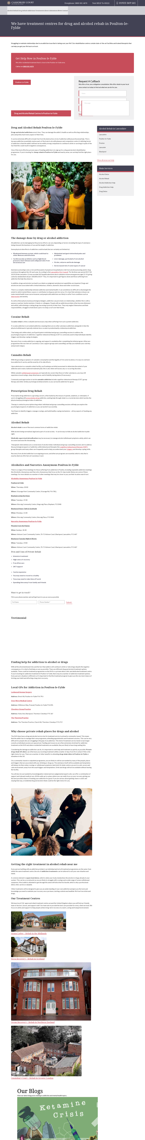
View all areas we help (105, 157)
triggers (70, 446)
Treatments (48, 10)
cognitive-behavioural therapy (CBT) (74, 444)
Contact (82, 10)
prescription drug (32, 395)
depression (15, 293)
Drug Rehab (26, 10)
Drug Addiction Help (106, 184)
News (75, 10)
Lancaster (102, 144)
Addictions (37, 10)
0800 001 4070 (28, 66)
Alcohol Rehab (14, 10)
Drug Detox (103, 188)
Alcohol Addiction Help (107, 179)
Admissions (66, 10)
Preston (102, 140)
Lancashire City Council (59, 269)
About (57, 10)
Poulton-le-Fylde (105, 135)
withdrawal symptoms (30, 369)
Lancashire (102, 131)
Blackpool (102, 148)
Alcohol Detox (104, 171)
